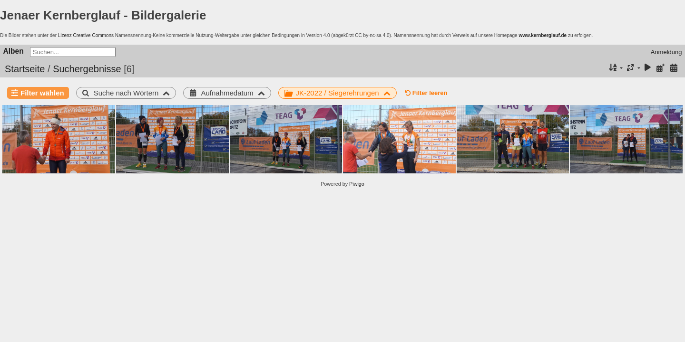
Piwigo (356, 184)
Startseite (25, 69)
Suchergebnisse (87, 69)
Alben (13, 51)
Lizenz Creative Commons (86, 35)
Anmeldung (666, 52)
